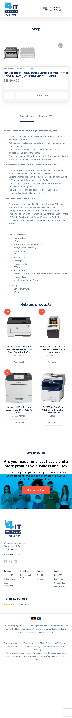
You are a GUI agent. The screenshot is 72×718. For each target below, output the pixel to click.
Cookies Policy (59, 636)
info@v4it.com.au (13, 607)
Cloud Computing (8, 637)
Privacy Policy (59, 640)
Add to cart (42, 148)
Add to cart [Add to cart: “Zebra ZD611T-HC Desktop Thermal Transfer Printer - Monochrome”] (53, 415)
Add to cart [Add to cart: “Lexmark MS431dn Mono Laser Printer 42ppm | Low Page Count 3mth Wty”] (19, 415)
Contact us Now (36, 543)
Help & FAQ (58, 628)
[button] (60, 45)
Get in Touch (55, 7)
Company (41, 624)
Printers (30, 121)
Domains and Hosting (25, 629)
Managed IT (8, 628)
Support (57, 624)
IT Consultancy (10, 632)
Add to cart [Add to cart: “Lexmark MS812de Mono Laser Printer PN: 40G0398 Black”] (19, 476)
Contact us (58, 632)
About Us (40, 628)
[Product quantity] (9, 148)
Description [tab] (27, 169)
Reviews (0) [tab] (45, 169)
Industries (24, 624)
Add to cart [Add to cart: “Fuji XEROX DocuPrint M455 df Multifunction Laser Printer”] (53, 476)
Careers (40, 632)
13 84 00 (57, 10)
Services (7, 624)
